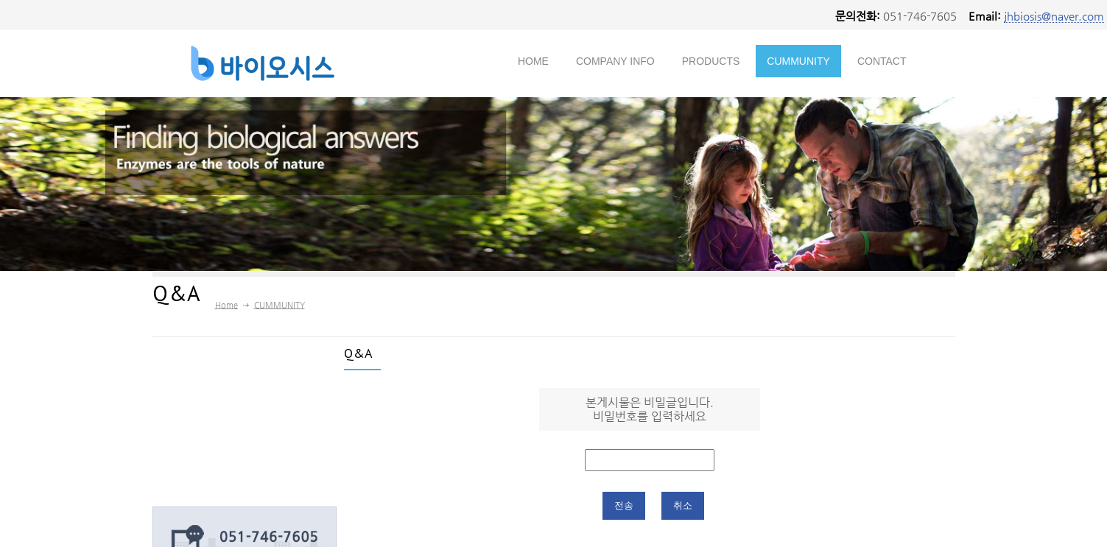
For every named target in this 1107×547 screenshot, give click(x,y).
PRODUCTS (711, 61)
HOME (533, 61)
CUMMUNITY (798, 61)
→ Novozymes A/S (221, 431)
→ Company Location (229, 462)
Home (226, 305)
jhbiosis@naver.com (1054, 16)
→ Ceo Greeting (215, 400)
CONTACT (882, 61)
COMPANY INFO (615, 61)
